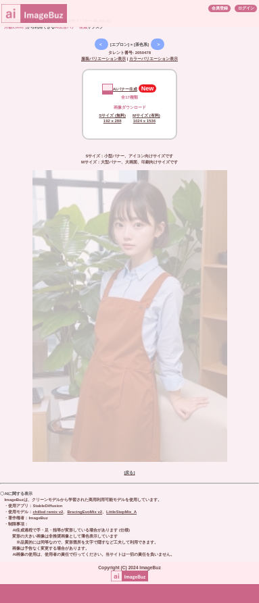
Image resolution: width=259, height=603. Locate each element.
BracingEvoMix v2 (84, 512)
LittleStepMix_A (121, 512)
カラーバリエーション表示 (153, 59)
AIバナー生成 (119, 89)
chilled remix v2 (47, 512)
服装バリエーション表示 (103, 59)
